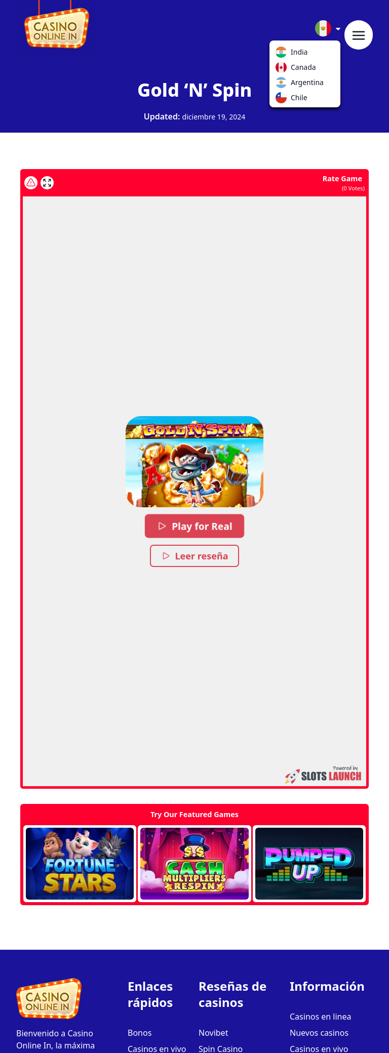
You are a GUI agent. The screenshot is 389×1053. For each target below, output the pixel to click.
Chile (283, 99)
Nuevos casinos (319, 1032)
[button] (194, 462)
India (283, 54)
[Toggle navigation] (358, 35)
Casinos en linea (321, 1016)
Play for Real (194, 526)
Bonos (139, 1032)
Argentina (283, 84)
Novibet (213, 1032)
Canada (283, 69)
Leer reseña (194, 556)
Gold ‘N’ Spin (194, 89)
